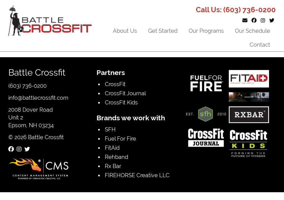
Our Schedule (252, 31)
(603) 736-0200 (249, 10)
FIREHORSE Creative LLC (137, 175)
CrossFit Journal (125, 93)
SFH (110, 129)
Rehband (116, 157)
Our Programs (206, 31)
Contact (260, 44)
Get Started (163, 31)
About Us (125, 31)
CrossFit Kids (121, 102)
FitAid (112, 147)
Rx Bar (113, 166)
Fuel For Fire (120, 138)
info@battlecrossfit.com (38, 97)
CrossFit (115, 84)
